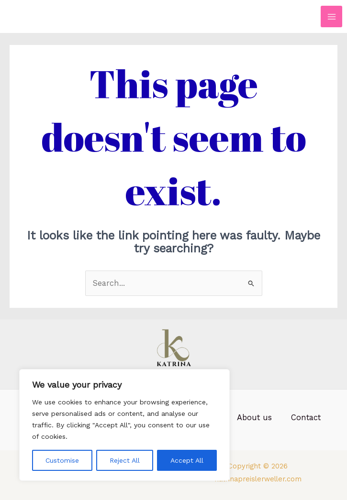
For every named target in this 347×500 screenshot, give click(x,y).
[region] (124, 425)
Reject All (125, 460)
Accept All (186, 460)
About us (254, 417)
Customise (62, 460)
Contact (306, 417)
